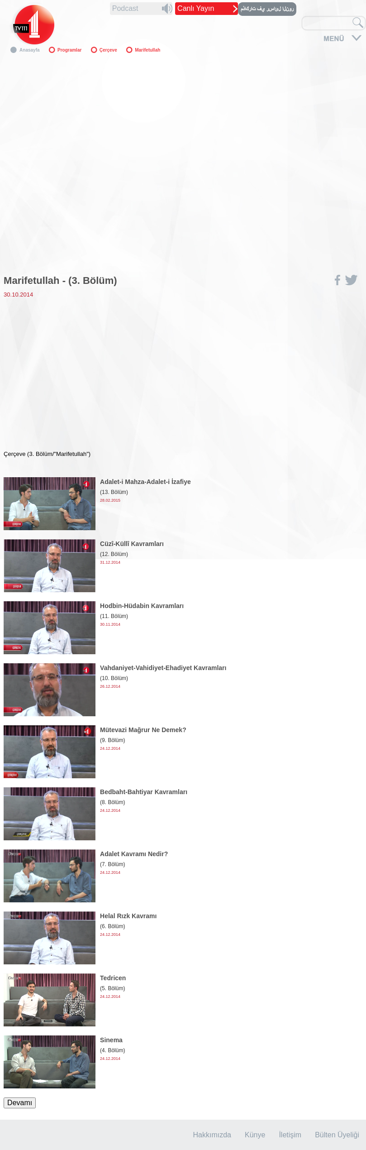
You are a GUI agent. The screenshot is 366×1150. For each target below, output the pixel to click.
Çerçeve (108, 50)
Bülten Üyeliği (337, 1135)
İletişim (290, 1135)
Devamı (19, 1103)
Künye (255, 1135)
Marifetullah (147, 50)
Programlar (69, 50)
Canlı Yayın (195, 8)
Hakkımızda (212, 1135)
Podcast (125, 8)
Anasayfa (29, 50)
